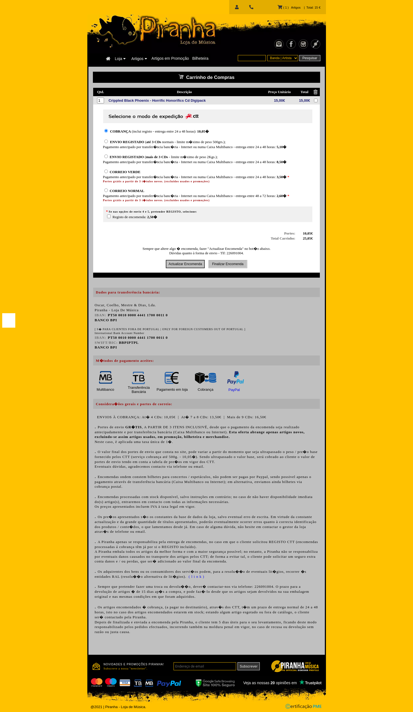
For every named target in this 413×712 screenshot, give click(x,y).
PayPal (234, 390)
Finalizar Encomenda (227, 264)
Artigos (139, 58)
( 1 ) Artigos (289, 7)
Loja (120, 58)
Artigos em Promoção (170, 58)
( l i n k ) (195, 576)
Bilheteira (200, 58)
